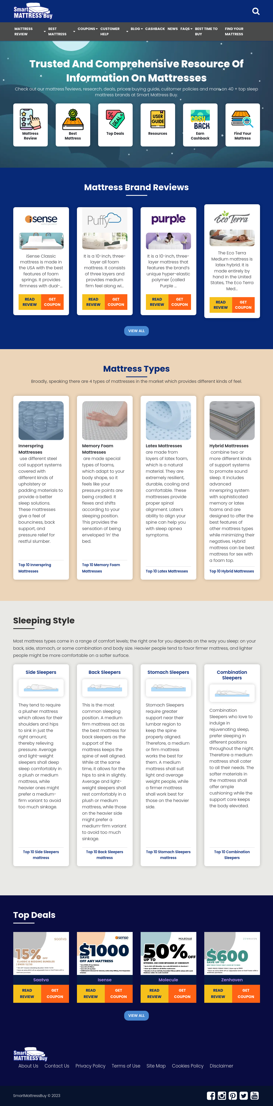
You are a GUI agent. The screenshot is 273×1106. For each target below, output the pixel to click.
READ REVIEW (30, 302)
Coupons (88, 28)
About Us (28, 1066)
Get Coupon (52, 302)
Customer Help (114, 31)
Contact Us (57, 1066)
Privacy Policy (91, 1066)
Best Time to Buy (206, 31)
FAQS (186, 28)
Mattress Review (30, 31)
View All (136, 330)
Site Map (156, 1066)
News (173, 28)
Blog (137, 28)
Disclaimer (221, 1066)
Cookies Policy (187, 1066)
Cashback (155, 28)
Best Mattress (61, 31)
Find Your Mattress (234, 31)
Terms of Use (126, 1066)
